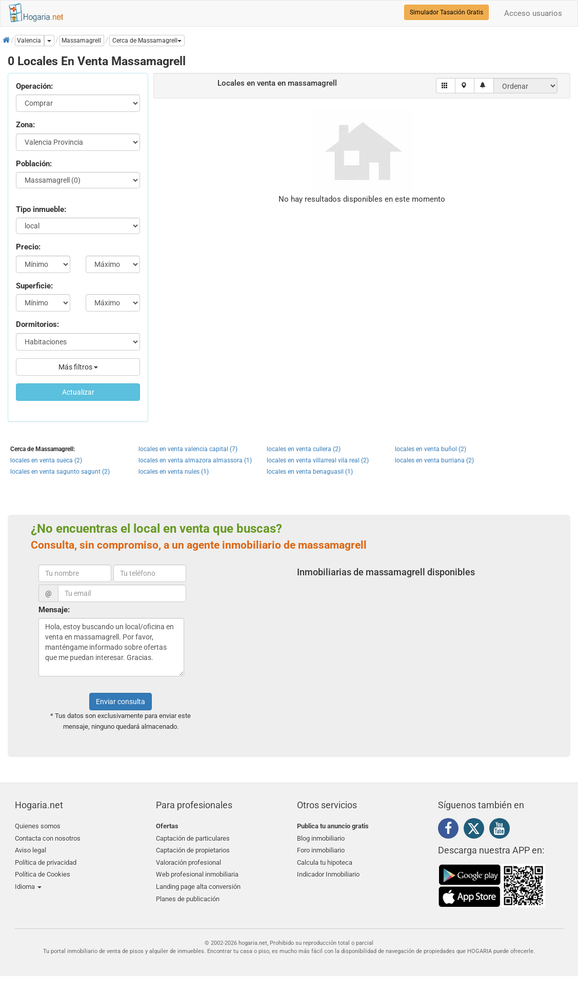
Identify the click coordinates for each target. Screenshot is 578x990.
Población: (34, 163)
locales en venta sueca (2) (46, 460)
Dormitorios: (37, 324)
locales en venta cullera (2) (304, 449)
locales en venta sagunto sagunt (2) (60, 471)
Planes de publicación (188, 899)
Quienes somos (38, 826)
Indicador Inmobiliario (328, 874)
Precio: (28, 246)
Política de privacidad (45, 862)
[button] (147, 40)
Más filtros (78, 367)
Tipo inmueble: (41, 209)
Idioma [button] (28, 886)
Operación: (34, 86)
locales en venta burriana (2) (434, 460)
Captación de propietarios (193, 850)
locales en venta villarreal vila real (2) (318, 460)
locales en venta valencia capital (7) (187, 449)
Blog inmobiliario (321, 838)
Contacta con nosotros (48, 838)
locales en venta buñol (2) (430, 449)
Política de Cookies (42, 874)
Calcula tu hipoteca (324, 862)
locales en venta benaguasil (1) (310, 471)
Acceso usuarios (533, 13)
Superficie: (34, 285)
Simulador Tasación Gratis (446, 12)
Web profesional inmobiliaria (197, 874)
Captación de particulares (193, 838)
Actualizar (78, 392)
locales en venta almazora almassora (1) (195, 460)
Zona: (25, 124)
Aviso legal (30, 850)
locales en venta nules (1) (173, 471)
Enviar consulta (120, 701)
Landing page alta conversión (198, 886)
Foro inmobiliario (321, 850)
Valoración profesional (188, 862)
